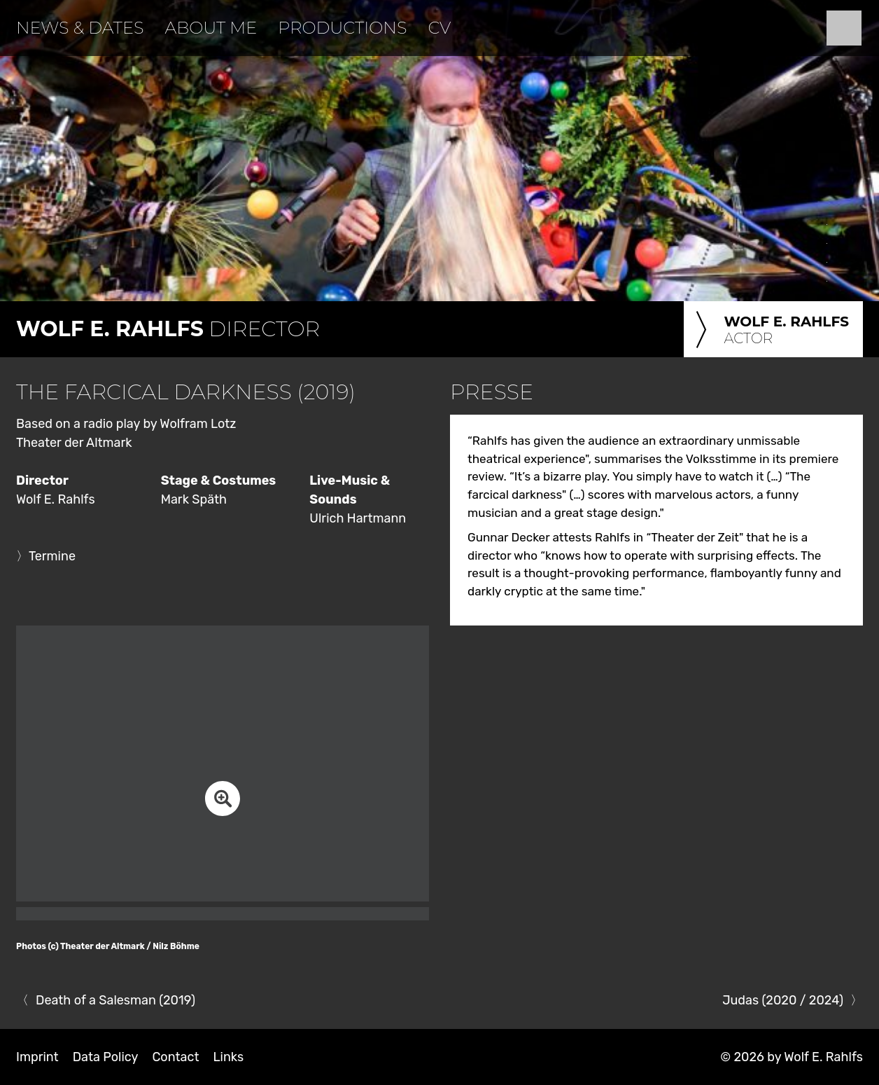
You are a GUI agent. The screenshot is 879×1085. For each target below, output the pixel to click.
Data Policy (106, 1057)
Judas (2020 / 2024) (782, 1000)
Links (228, 1057)
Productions (342, 28)
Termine (52, 556)
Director (168, 329)
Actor (770, 330)
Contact (175, 1057)
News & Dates (79, 28)
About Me (210, 28)
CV (439, 28)
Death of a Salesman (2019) (115, 1000)
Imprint (37, 1057)
